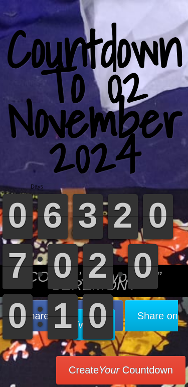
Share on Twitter (125, 320)
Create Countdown (121, 369)
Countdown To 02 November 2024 (94, 102)
